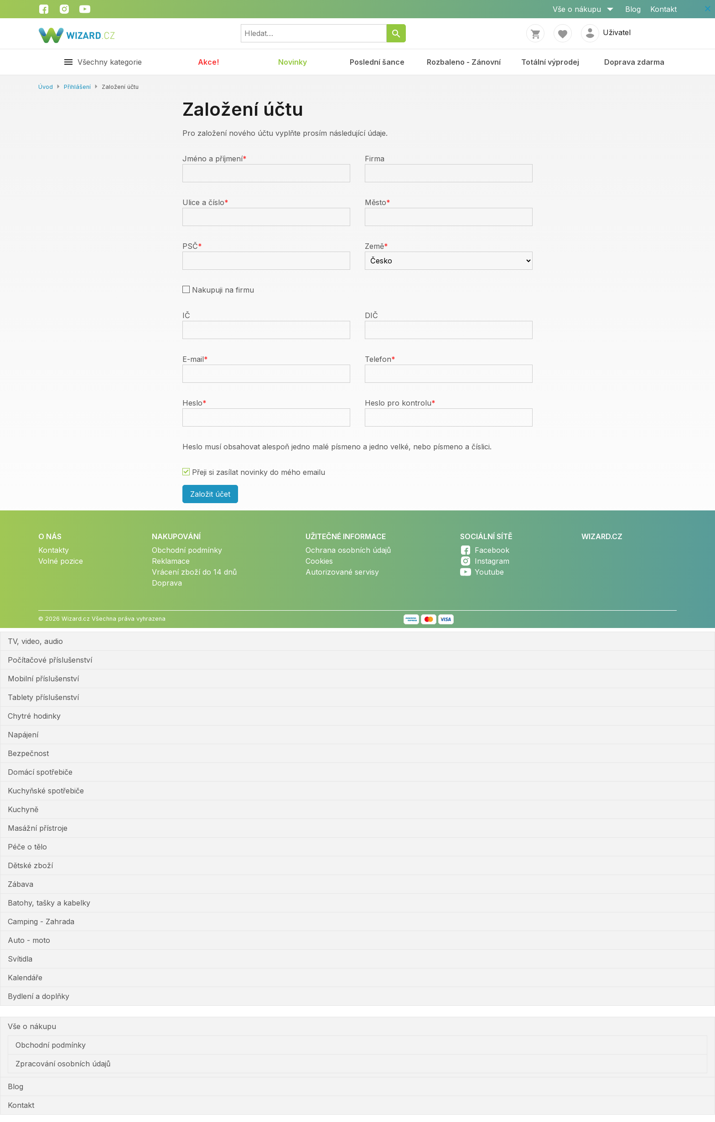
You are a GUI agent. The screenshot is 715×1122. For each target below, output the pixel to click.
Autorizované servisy (342, 571)
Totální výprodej (550, 62)
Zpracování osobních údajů (63, 1063)
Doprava (167, 582)
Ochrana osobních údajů (348, 550)
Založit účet (210, 494)
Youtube (489, 571)
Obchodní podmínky (187, 550)
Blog (633, 9)
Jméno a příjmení (212, 158)
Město (375, 202)
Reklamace (171, 561)
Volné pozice (60, 561)
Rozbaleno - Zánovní (464, 62)
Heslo (192, 402)
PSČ (190, 246)
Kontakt (663, 9)
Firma (374, 158)
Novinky (292, 62)
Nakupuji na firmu (223, 289)
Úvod (45, 86)
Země (374, 246)
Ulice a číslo (203, 202)
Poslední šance (377, 62)
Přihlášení (77, 86)
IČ (186, 315)
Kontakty (53, 550)
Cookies (319, 561)
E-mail (193, 359)
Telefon (378, 359)
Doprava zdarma (634, 62)
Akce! (208, 62)
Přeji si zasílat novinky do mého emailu (258, 472)
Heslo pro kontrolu (398, 402)
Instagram (492, 561)
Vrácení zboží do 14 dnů (194, 571)
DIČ (371, 315)
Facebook (492, 550)
